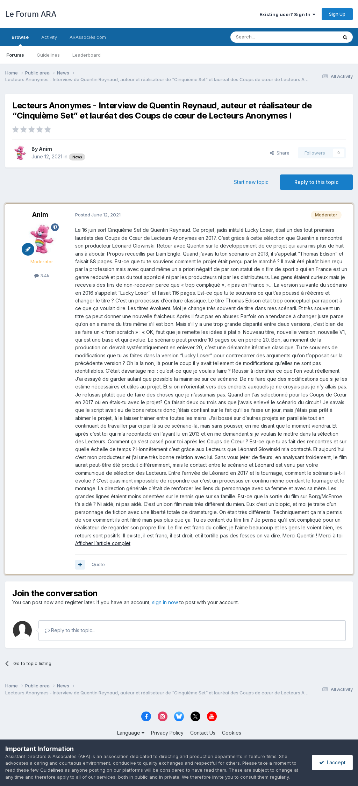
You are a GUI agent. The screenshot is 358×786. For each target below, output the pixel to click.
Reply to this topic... (70, 630)
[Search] (266, 37)
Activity (49, 37)
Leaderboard (86, 55)
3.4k (41, 275)
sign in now (165, 602)
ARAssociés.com (88, 37)
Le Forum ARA (30, 14)
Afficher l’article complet (102, 543)
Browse (20, 40)
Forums (15, 55)
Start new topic (251, 182)
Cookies (231, 733)
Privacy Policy (167, 733)
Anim (45, 149)
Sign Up (337, 14)
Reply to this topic (316, 182)
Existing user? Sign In (287, 14)
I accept (332, 762)
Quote (98, 564)
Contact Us (202, 733)
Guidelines (48, 55)
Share (279, 153)
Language (130, 733)
